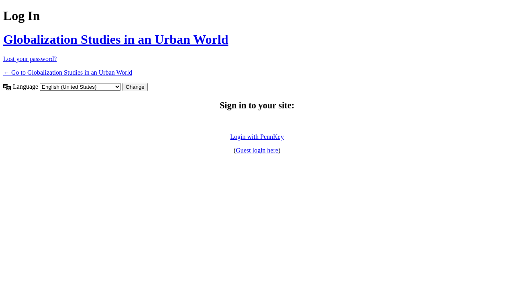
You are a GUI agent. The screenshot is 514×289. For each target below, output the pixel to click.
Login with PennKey (257, 136)
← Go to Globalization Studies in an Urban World (67, 72)
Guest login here (257, 150)
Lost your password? (30, 58)
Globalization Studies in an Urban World (115, 39)
